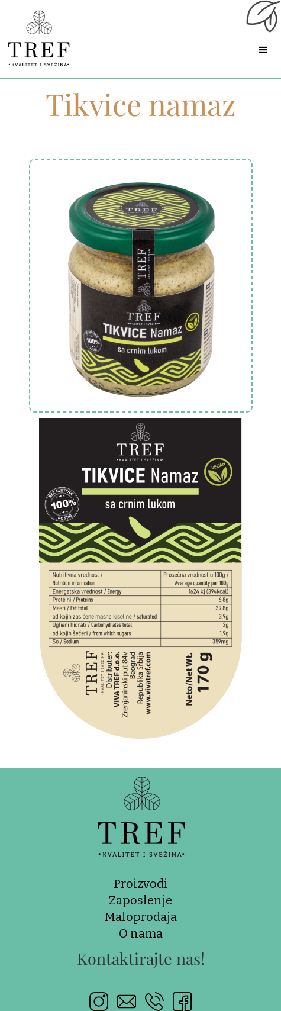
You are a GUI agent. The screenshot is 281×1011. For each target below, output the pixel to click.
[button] (263, 51)
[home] (49, 34)
